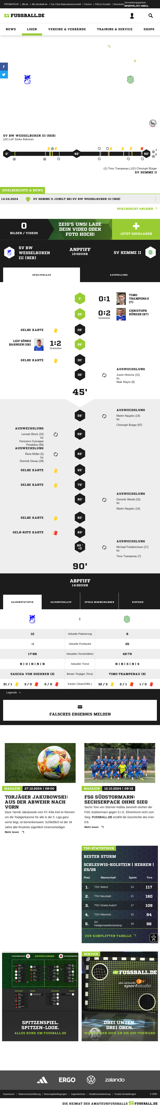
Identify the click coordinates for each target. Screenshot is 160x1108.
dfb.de (25, 4)
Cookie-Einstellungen (125, 1094)
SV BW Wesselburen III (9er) (27, 99)
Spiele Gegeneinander (99, 602)
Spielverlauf (41, 275)
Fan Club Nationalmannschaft (66, 4)
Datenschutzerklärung (29, 1094)
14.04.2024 (9, 199)
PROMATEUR (11, 4)
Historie (138, 602)
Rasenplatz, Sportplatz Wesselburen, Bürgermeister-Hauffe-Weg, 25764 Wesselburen (80, 61)
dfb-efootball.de (40, 4)
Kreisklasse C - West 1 (80, 47)
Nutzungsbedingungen (55, 1094)
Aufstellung (119, 275)
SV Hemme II (131, 94)
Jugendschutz (78, 1094)
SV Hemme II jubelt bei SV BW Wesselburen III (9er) (76, 199)
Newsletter (119, 4)
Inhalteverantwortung (99, 1094)
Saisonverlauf (60, 602)
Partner (88, 4)
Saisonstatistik (22, 602)
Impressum (8, 1094)
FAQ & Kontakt (102, 4)
